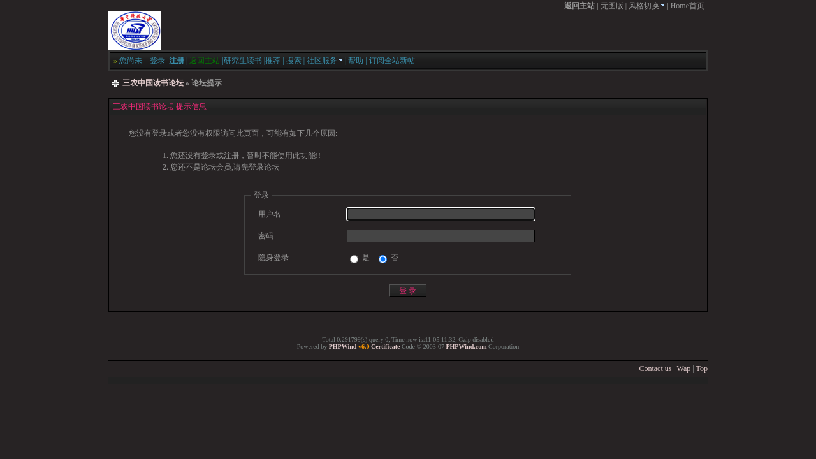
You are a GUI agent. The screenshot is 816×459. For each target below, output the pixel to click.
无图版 (612, 5)
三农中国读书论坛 (153, 82)
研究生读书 (243, 60)
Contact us (655, 368)
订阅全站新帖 (392, 60)
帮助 (355, 60)
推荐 (272, 60)
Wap (684, 368)
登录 (157, 60)
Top (702, 368)
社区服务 (325, 60)
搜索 (294, 60)
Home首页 (687, 5)
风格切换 (647, 5)
